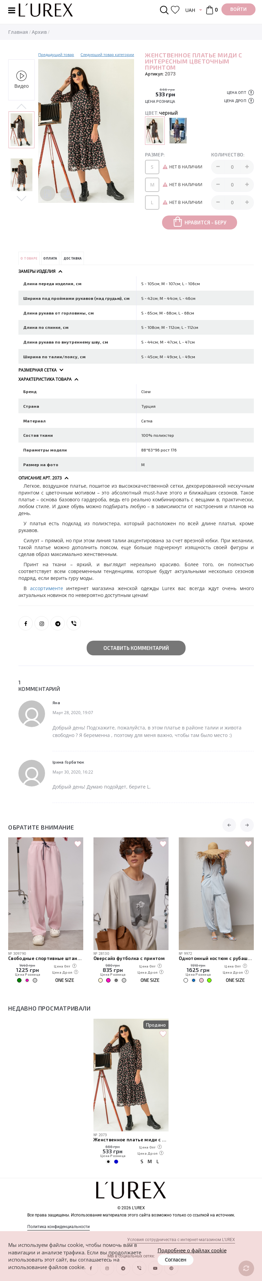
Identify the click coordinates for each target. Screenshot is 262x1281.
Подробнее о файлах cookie (192, 1250)
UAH (190, 10)
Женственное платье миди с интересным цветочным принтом (131, 1139)
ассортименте (48, 588)
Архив (39, 32)
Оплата (50, 258)
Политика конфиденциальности (58, 1226)
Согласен (175, 1259)
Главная (18, 32)
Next (21, 198)
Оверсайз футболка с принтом (129, 958)
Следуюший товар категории (107, 54)
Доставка (72, 258)
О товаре (28, 258)
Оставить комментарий (136, 648)
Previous (21, 107)
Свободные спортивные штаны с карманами (45, 958)
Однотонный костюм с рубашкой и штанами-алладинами (216, 958)
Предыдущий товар (56, 54)
